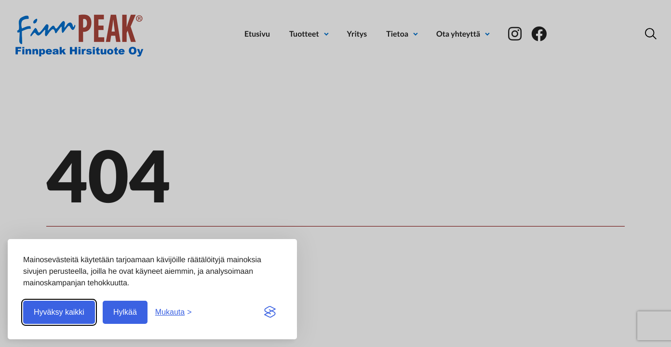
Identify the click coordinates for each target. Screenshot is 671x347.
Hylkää (125, 312)
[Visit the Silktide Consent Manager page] (270, 312)
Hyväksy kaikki (59, 312)
